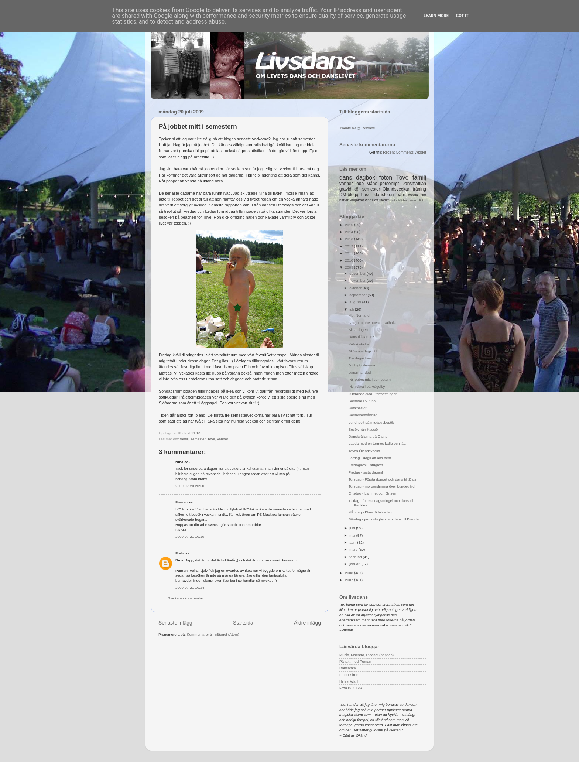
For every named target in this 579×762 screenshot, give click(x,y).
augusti (355, 302)
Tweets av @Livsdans (357, 128)
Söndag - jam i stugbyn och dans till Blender (384, 519)
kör (357, 189)
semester (198, 439)
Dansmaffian (414, 183)
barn (401, 194)
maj (352, 535)
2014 (349, 232)
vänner (222, 439)
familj (184, 439)
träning (419, 189)
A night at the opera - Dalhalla (373, 323)
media (413, 195)
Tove (211, 439)
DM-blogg (348, 194)
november (358, 281)
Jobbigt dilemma (362, 365)
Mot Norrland (359, 315)
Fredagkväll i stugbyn (366, 465)
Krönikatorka (359, 344)
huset (366, 194)
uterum (384, 200)
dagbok (365, 177)
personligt (389, 183)
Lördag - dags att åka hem (370, 458)
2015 (349, 225)
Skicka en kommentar (185, 598)
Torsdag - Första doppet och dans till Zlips (382, 479)
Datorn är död (360, 372)
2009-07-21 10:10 (189, 536)
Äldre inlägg (307, 623)
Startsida (243, 623)
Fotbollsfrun (349, 675)
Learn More (436, 15)
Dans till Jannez (361, 337)
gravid (345, 189)
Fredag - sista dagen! (366, 472)
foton (385, 177)
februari (356, 557)
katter (344, 200)
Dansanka (347, 668)
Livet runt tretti (351, 688)
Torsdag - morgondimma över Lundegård (382, 486)
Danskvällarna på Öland (368, 436)
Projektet (356, 200)
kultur (393, 200)
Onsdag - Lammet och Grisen (373, 493)
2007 (349, 580)
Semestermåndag (363, 415)
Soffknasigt (358, 408)
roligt (420, 200)
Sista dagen (358, 330)
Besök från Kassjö (363, 429)
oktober (356, 288)
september (358, 295)
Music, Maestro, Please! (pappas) (366, 655)
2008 (349, 573)
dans (345, 177)
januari (355, 564)
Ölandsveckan (396, 189)
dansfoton (384, 194)
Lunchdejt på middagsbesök (371, 422)
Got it (462, 15)
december (358, 273)
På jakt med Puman (355, 661)
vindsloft (371, 200)
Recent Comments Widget (404, 152)
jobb (360, 183)
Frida (179, 553)
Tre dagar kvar (360, 358)
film (423, 195)
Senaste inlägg (175, 623)
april (353, 542)
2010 (349, 260)
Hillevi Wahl (348, 681)
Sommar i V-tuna (362, 401)
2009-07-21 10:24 (189, 587)
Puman (181, 502)
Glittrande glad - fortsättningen (373, 394)
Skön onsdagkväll (363, 351)
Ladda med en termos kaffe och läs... (378, 443)
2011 (349, 253)
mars (354, 549)
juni (352, 528)
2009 (349, 267)
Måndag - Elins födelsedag (370, 512)
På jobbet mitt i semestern (370, 379)
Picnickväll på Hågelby (367, 387)
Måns (371, 183)
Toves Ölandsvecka (364, 451)
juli (352, 309)
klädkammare (407, 200)
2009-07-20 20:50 (189, 486)
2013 (349, 239)
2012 (349, 246)
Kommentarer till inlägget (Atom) (213, 634)
